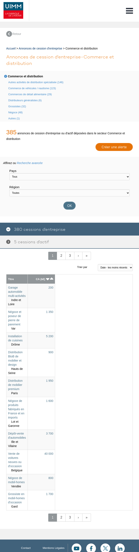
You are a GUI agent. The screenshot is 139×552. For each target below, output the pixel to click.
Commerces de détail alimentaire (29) (30, 94)
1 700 (49, 494)
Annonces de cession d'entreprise (40, 48)
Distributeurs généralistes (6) (25, 100)
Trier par (82, 267)
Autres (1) (14, 118)
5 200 (49, 336)
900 (50, 352)
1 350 (49, 312)
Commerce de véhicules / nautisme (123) (32, 88)
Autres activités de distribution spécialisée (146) (35, 82)
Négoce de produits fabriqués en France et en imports (16, 409)
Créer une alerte (114, 147)
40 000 (48, 453)
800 (50, 478)
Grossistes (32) (17, 106)
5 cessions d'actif (27, 242)
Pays (12, 171)
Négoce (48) (15, 112)
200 (50, 287)
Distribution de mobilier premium (15, 385)
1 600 (49, 401)
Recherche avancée (30, 163)
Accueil (11, 48)
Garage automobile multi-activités (17, 292)
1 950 (49, 380)
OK (69, 205)
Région (14, 187)
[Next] (78, 256)
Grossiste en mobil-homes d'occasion (16, 498)
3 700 (49, 433)
